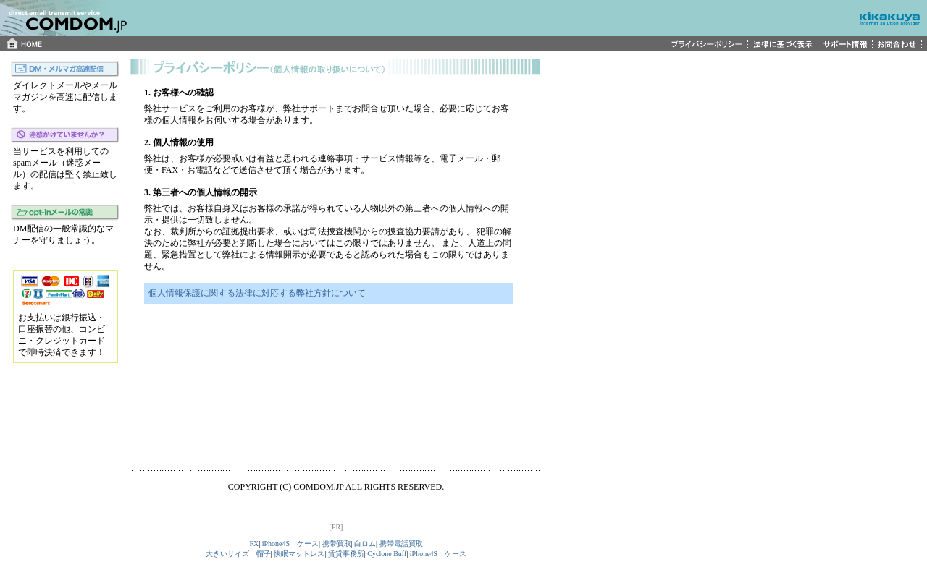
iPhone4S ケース (290, 544)
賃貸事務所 (346, 554)
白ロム (365, 544)
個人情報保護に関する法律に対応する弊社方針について (257, 293)
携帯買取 (336, 544)
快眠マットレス (299, 554)
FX (254, 544)
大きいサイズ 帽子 (238, 554)
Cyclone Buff (386, 554)
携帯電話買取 (401, 544)
